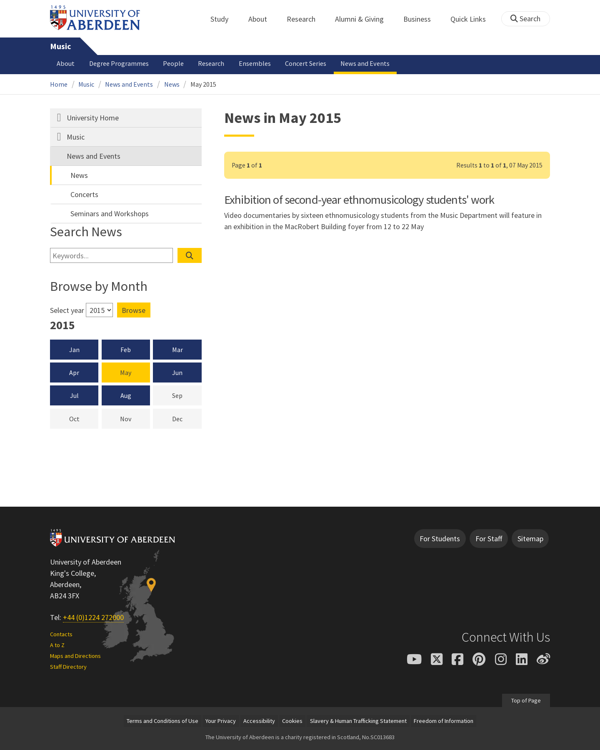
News (172, 84)
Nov (135, 418)
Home (59, 84)
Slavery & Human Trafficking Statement (358, 721)
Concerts (84, 194)
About (262, 19)
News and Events (365, 63)
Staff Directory (68, 666)
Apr (74, 372)
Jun (177, 372)
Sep (187, 395)
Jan (74, 349)
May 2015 (203, 84)
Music (60, 46)
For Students (440, 538)
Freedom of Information (443, 721)
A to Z (57, 645)
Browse (133, 310)
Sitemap (530, 538)
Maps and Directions (75, 656)
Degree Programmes (119, 63)
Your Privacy (220, 721)
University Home (93, 117)
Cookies (292, 721)
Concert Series (305, 63)
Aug (125, 395)
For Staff (488, 538)
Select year (67, 310)
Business (421, 19)
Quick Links (472, 19)
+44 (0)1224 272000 (93, 617)
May (125, 372)
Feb (125, 349)
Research (306, 19)
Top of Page (526, 700)
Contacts (61, 634)
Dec (187, 418)
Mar (177, 349)
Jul (74, 395)
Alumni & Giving (364, 19)
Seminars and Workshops (109, 213)
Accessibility (259, 721)
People (173, 63)
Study (224, 19)
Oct (84, 418)
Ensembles (255, 63)
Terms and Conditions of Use (162, 721)
